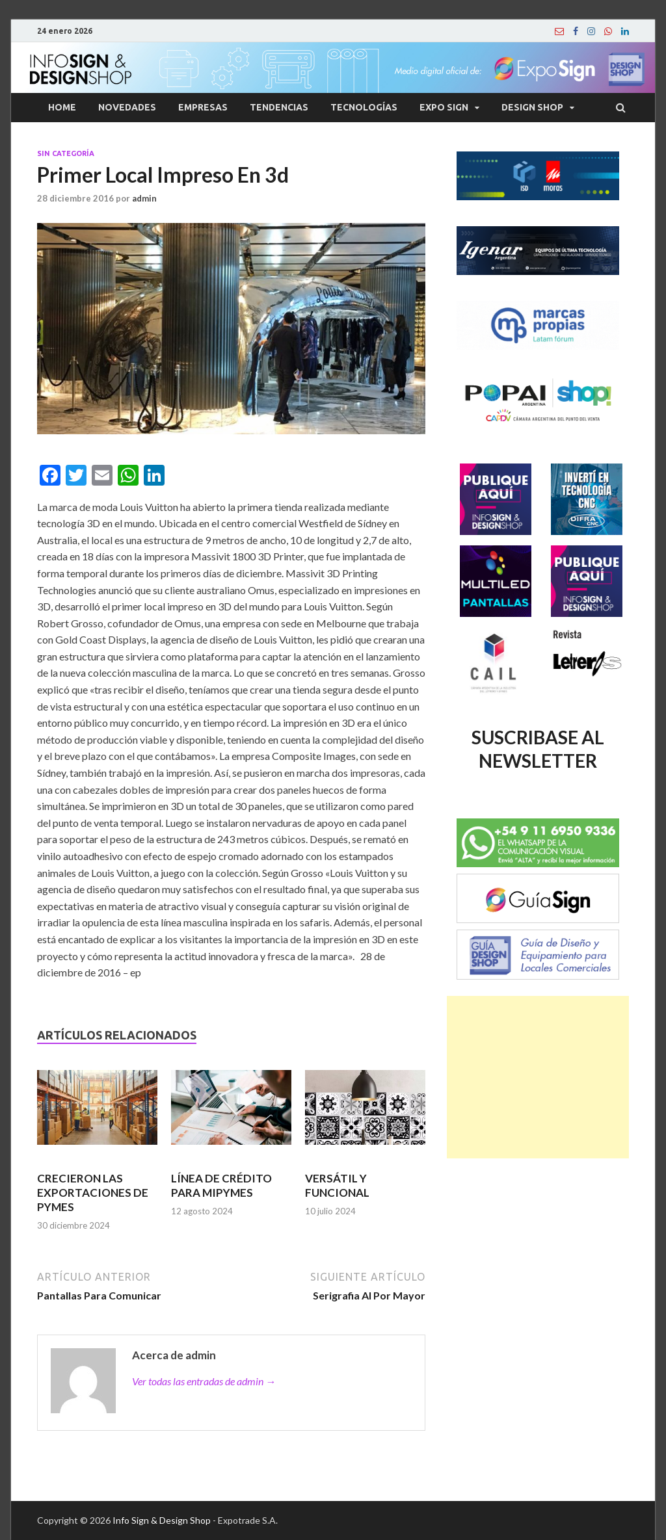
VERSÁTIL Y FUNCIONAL (337, 1185)
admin (144, 198)
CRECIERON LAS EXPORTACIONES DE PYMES (92, 1192)
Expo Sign (444, 107)
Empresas (203, 107)
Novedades (127, 107)
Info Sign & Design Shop (162, 1520)
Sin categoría (65, 153)
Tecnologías (363, 107)
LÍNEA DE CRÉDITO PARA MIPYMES (221, 1185)
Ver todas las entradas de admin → (204, 1381)
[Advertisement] (538, 1077)
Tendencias (279, 107)
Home (62, 107)
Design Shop (532, 107)
